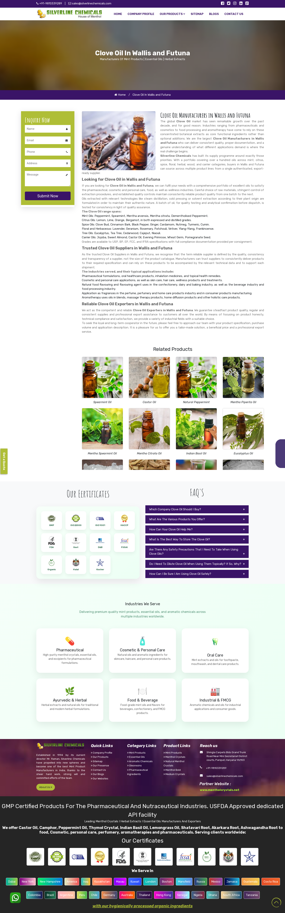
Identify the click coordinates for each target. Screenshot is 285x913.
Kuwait (134, 881)
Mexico (215, 881)
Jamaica (231, 881)
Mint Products (136, 752)
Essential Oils (136, 756)
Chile (94, 895)
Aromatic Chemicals (140, 761)
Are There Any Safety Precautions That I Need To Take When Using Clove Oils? (193, 552)
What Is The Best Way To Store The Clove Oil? (179, 539)
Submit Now (47, 196)
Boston (167, 881)
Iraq (85, 881)
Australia (127, 895)
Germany (109, 895)
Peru (82, 895)
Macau (120, 881)
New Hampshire (50, 881)
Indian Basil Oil (196, 453)
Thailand (144, 895)
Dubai (11, 881)
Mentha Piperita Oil (243, 402)
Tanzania (252, 895)
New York (28, 881)
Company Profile (101, 752)
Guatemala (250, 881)
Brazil (50, 895)
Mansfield (184, 881)
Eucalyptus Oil (243, 453)
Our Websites (99, 778)
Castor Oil (149, 402)
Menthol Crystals (174, 756)
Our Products (99, 756)
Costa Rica (271, 881)
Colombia (34, 895)
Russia (200, 881)
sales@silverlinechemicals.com (89, 3)
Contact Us (98, 769)
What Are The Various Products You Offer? (177, 519)
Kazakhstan (102, 881)
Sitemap (97, 761)
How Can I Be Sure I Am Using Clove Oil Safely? (180, 574)
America (72, 881)
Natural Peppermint (196, 402)
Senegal (182, 895)
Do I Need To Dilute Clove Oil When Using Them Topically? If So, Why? (195, 564)
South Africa (231, 895)
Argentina (66, 895)
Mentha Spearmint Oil (102, 453)
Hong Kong (163, 895)
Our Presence (100, 765)
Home (120, 94)
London (150, 881)
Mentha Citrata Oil (149, 453)
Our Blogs (97, 774)
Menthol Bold (172, 769)
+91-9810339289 (216, 768)
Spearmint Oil (102, 402)
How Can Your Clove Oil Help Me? (171, 529)
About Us (45, 787)
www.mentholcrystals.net (219, 790)
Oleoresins (134, 765)
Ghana (212, 895)
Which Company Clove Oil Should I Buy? (175, 509)
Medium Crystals (174, 774)
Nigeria (198, 895)
